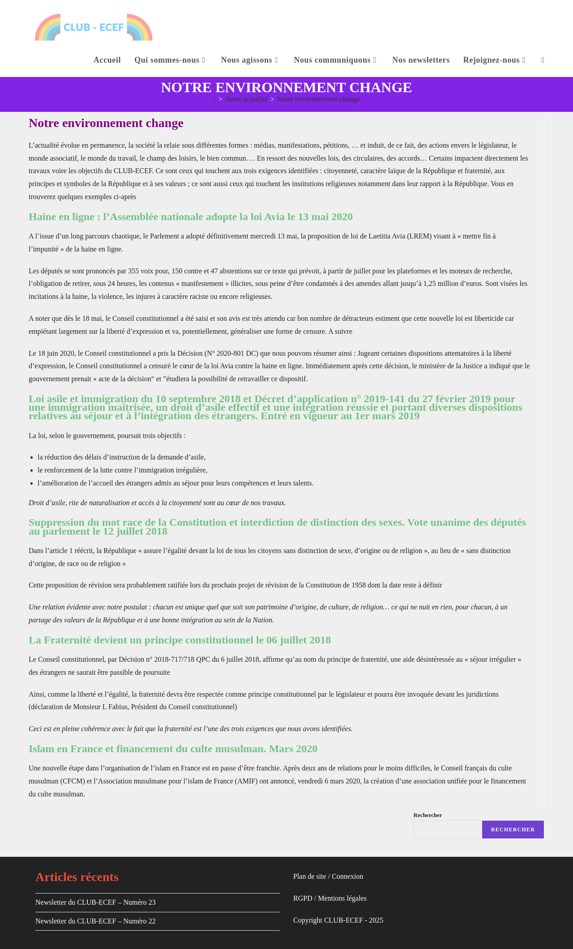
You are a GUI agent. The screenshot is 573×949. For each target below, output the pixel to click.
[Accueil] (214, 99)
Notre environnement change (318, 99)
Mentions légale (341, 898)
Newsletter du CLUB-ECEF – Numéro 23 (95, 902)
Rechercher (427, 815)
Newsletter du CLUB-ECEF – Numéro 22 (95, 921)
